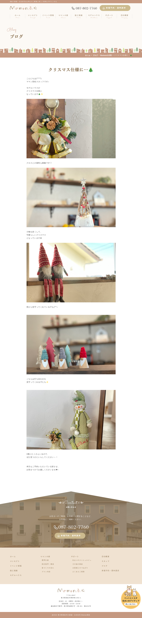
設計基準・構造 (48, 564)
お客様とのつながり (80, 568)
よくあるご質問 (78, 571)
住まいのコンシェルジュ (82, 560)
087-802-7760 (84, 8)
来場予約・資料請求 (114, 8)
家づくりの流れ (48, 568)
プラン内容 (46, 571)
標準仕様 (45, 560)
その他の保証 (77, 564)
